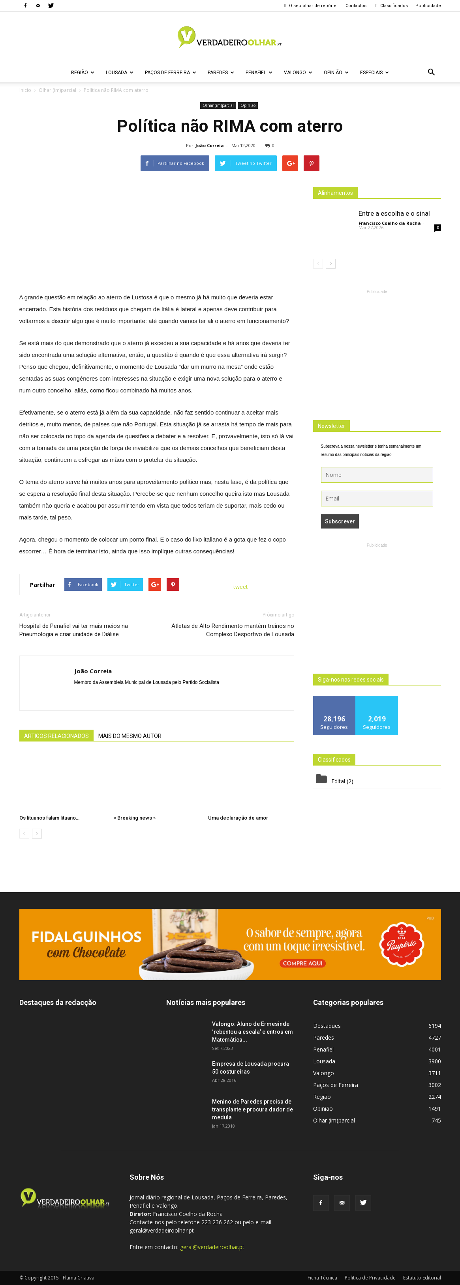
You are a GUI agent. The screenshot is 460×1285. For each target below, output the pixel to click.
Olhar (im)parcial (218, 105)
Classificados (391, 5)
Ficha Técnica (322, 1277)
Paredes (221, 72)
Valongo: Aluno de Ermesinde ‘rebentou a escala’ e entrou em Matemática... (252, 1032)
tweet (240, 586)
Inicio (25, 90)
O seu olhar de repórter (310, 5)
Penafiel (259, 72)
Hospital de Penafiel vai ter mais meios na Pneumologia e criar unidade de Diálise (73, 630)
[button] (431, 72)
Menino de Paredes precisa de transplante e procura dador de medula (252, 1109)
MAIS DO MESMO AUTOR (129, 736)
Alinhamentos (335, 193)
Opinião (336, 72)
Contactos (355, 5)
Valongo (298, 72)
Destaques (327, 1025)
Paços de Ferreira (170, 72)
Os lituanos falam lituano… (49, 818)
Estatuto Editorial (422, 1277)
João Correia (209, 145)
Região (82, 72)
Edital (338, 781)
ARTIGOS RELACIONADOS (56, 736)
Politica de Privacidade (370, 1277)
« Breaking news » (135, 818)
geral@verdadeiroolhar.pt (212, 1247)
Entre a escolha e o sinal (394, 213)
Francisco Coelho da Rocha (390, 223)
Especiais (374, 72)
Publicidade (428, 5)
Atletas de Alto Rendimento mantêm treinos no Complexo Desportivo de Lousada (232, 630)
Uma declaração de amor (238, 818)
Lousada (119, 72)
